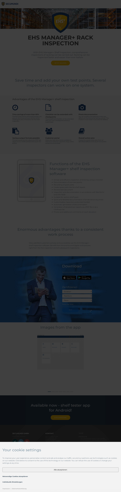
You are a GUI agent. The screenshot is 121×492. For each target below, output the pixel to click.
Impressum (6, 488)
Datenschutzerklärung (19, 488)
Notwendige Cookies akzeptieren (15, 476)
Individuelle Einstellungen (12, 482)
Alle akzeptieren (60, 470)
